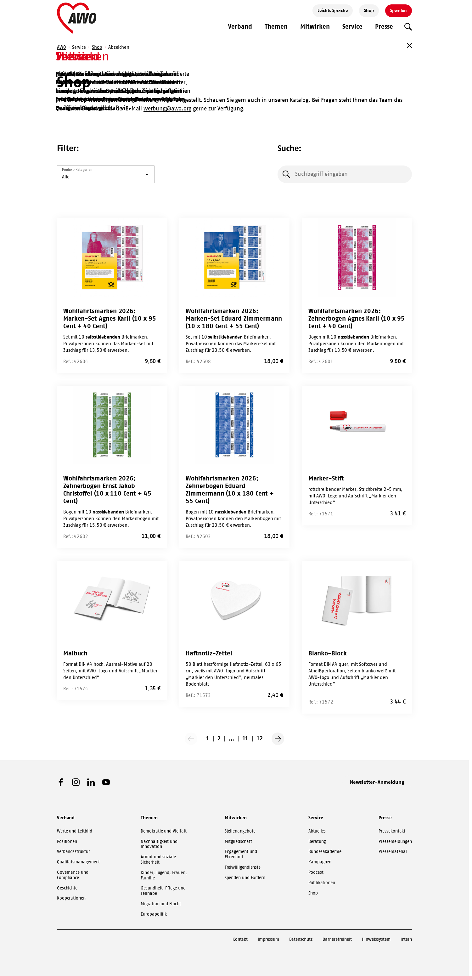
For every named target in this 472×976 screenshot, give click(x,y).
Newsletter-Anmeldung (377, 782)
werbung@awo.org (167, 108)
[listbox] (106, 174)
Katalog (299, 100)
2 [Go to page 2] (219, 738)
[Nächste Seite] (278, 738)
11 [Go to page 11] (245, 738)
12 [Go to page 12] (259, 738)
